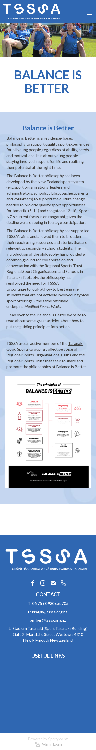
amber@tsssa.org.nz (48, 619)
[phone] (63, 583)
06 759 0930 (43, 603)
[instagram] (43, 583)
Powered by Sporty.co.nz (48, 739)
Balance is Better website (59, 314)
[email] (53, 583)
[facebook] (33, 583)
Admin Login (48, 744)
